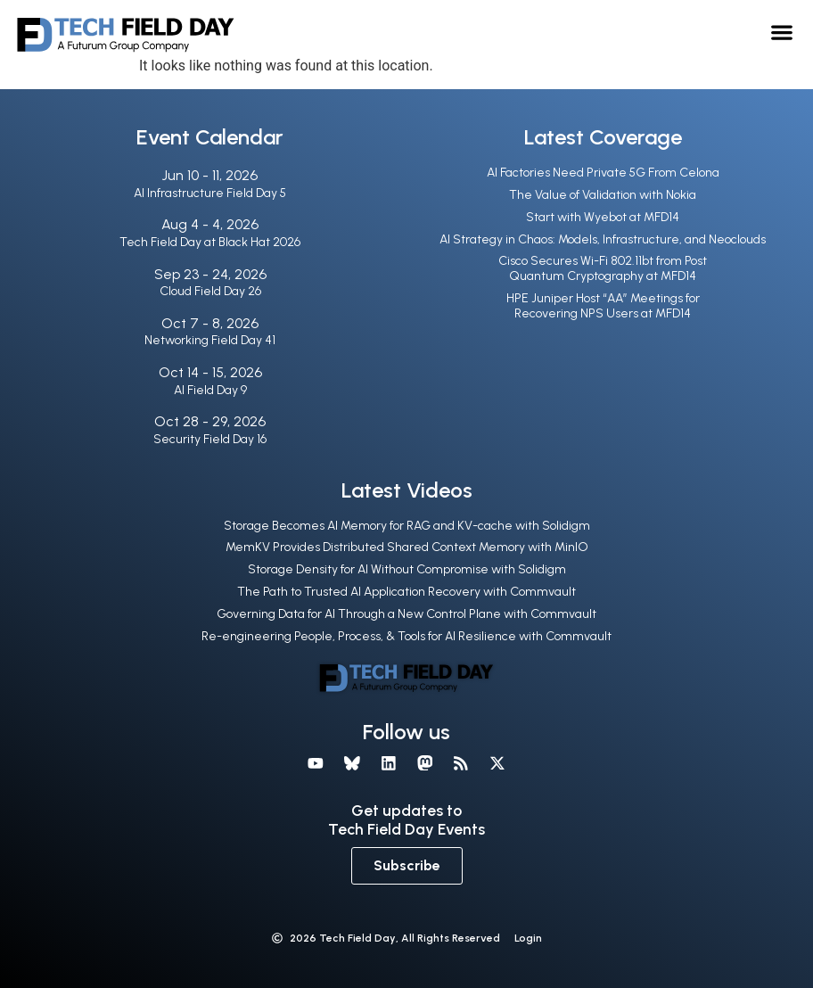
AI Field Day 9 (210, 390)
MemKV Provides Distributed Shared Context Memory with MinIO (407, 547)
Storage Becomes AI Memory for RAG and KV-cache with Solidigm (407, 525)
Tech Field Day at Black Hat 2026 (209, 242)
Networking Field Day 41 (209, 340)
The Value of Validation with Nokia (602, 194)
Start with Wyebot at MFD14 (602, 217)
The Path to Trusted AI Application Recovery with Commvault (406, 591)
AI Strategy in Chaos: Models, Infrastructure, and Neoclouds (602, 239)
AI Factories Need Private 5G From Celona (603, 172)
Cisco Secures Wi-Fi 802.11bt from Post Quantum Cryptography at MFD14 (602, 268)
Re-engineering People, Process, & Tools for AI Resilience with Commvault (406, 636)
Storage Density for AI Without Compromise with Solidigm (407, 569)
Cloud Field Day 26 (210, 291)
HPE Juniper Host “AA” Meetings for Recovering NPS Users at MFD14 (603, 306)
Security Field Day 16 (210, 439)
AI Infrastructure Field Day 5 (210, 193)
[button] (781, 31)
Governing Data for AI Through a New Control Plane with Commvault (406, 614)
